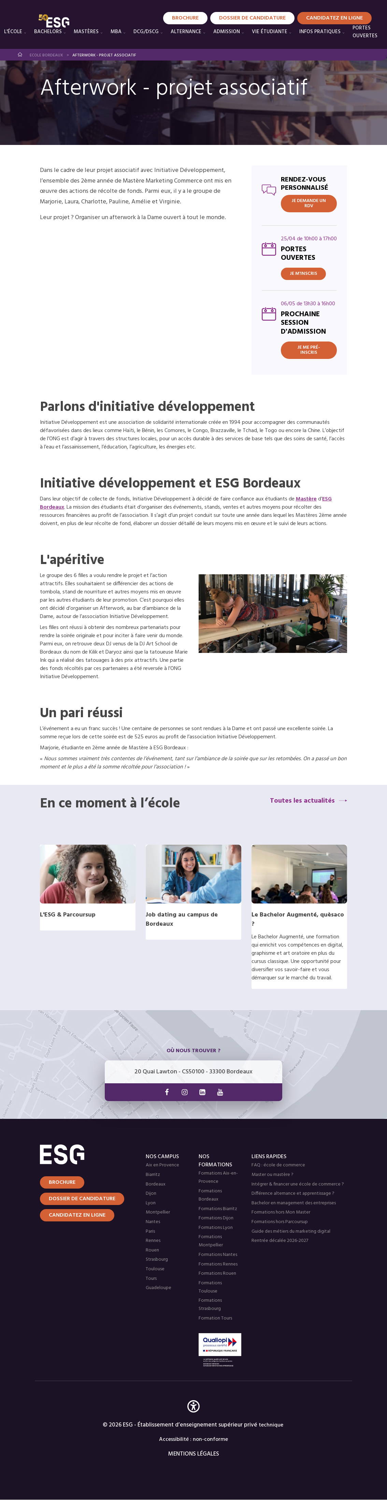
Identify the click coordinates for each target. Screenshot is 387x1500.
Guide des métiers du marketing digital (291, 1231)
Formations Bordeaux (210, 1195)
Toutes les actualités (302, 801)
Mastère (306, 499)
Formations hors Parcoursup (280, 1222)
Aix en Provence (162, 1165)
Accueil (20, 54)
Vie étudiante (269, 32)
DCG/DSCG (146, 32)
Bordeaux (156, 1184)
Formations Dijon (216, 1218)
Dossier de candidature (82, 1198)
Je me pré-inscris (308, 350)
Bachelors (48, 32)
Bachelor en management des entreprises (294, 1203)
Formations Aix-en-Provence (218, 1177)
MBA (116, 32)
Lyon (151, 1203)
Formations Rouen (217, 1273)
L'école (13, 32)
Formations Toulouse (210, 1287)
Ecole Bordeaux (46, 55)
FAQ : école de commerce (278, 1165)
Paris (150, 1231)
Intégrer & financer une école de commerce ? (298, 1184)
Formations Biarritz (218, 1209)
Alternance (186, 32)
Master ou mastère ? (272, 1175)
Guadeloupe (158, 1288)
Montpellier (158, 1212)
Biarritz (153, 1175)
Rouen (152, 1250)
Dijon (151, 1193)
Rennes (153, 1241)
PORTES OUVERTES (365, 32)
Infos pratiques (320, 32)
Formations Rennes (218, 1264)
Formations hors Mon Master (281, 1212)
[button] (193, 1416)
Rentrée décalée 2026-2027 (280, 1241)
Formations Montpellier (211, 1241)
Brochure (62, 1182)
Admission (226, 32)
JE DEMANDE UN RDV (308, 203)
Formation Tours (215, 1318)
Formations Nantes (218, 1255)
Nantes (153, 1222)
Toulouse (155, 1269)
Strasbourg (157, 1259)
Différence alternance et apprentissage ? (293, 1193)
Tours (151, 1279)
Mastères (86, 32)
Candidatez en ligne (77, 1215)
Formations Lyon (216, 1228)
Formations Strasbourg (210, 1305)
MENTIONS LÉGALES (193, 1454)
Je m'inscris (303, 274)
